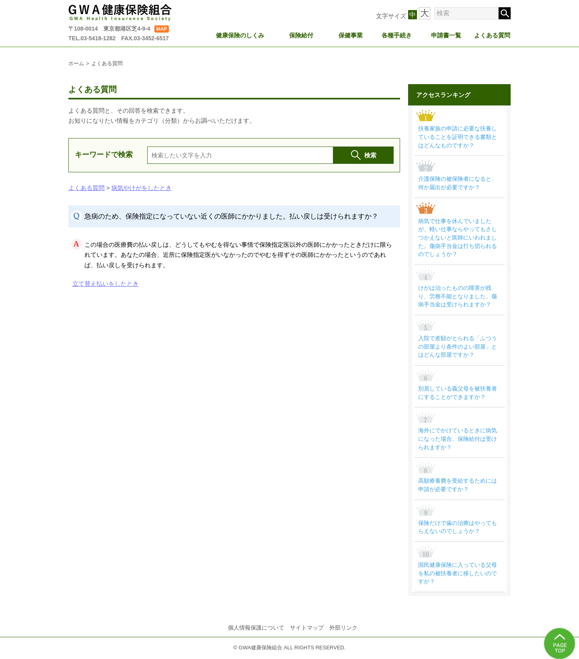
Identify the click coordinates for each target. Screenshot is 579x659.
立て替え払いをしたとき (105, 283)
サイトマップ (307, 631)
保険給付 (302, 34)
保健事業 (351, 34)
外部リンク (343, 631)
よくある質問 (492, 34)
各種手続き (397, 34)
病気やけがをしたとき (141, 187)
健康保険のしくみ (240, 34)
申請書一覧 (446, 34)
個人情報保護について (256, 631)
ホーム (76, 63)
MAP (161, 29)
